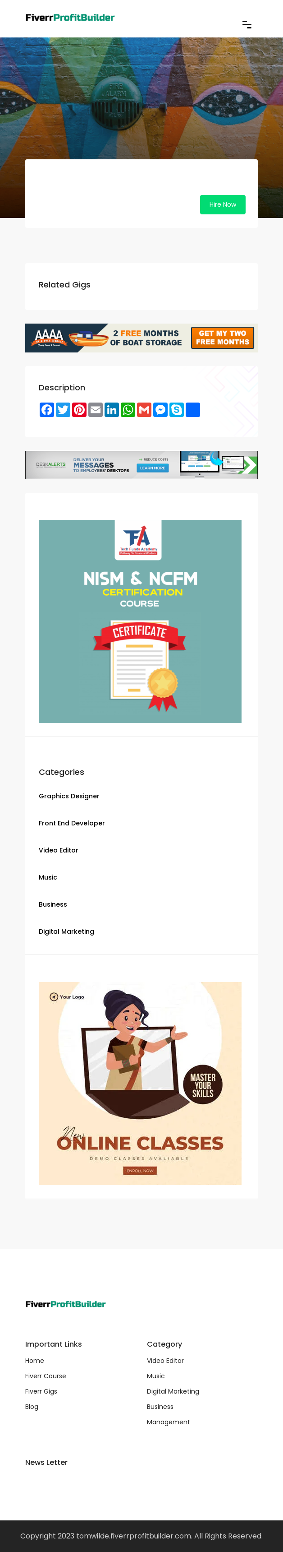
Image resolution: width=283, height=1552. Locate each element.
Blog (31, 1406)
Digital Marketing (173, 1391)
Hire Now (223, 204)
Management (168, 1422)
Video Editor (165, 1360)
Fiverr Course (45, 1376)
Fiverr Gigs (41, 1391)
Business (160, 1406)
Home (34, 1360)
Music (156, 1376)
